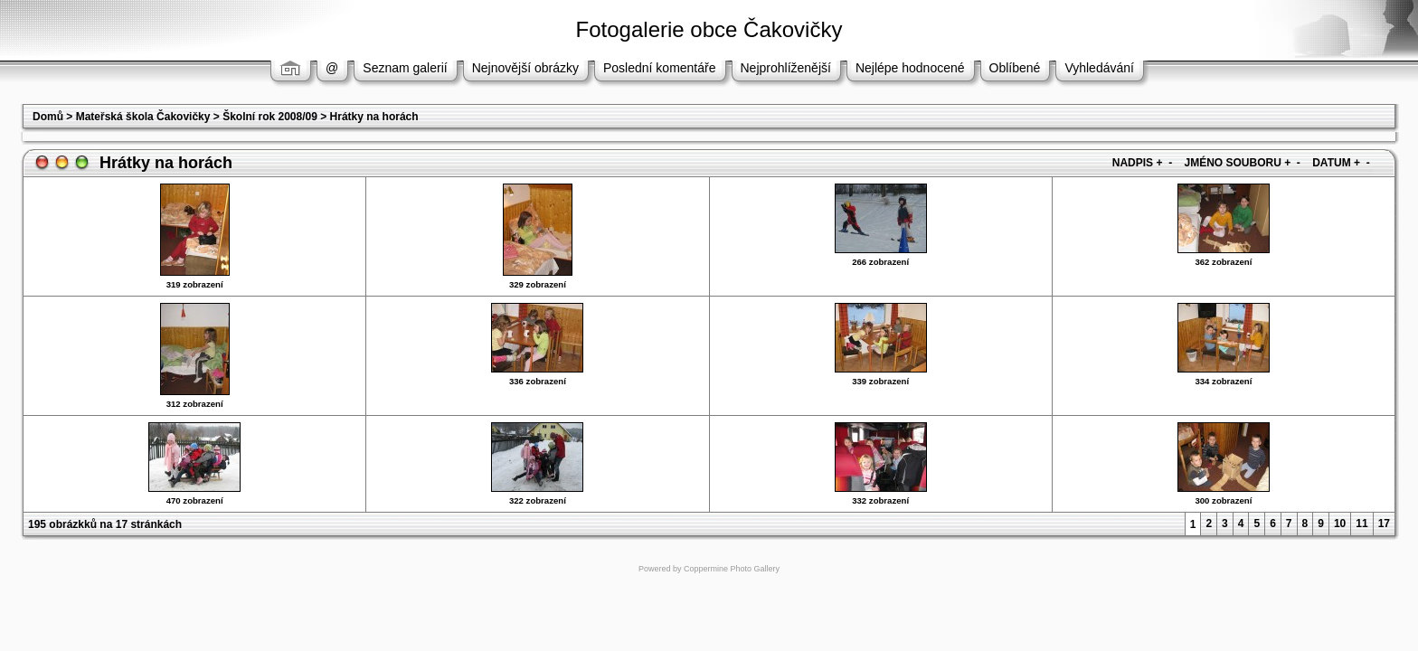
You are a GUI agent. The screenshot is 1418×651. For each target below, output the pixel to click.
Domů (48, 116)
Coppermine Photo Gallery (732, 568)
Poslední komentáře (659, 68)
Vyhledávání (1099, 68)
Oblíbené (1015, 68)
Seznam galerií (405, 68)
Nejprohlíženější (786, 68)
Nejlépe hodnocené (910, 68)
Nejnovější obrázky (525, 68)
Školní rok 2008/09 (269, 116)
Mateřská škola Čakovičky (143, 116)
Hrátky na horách (374, 116)
